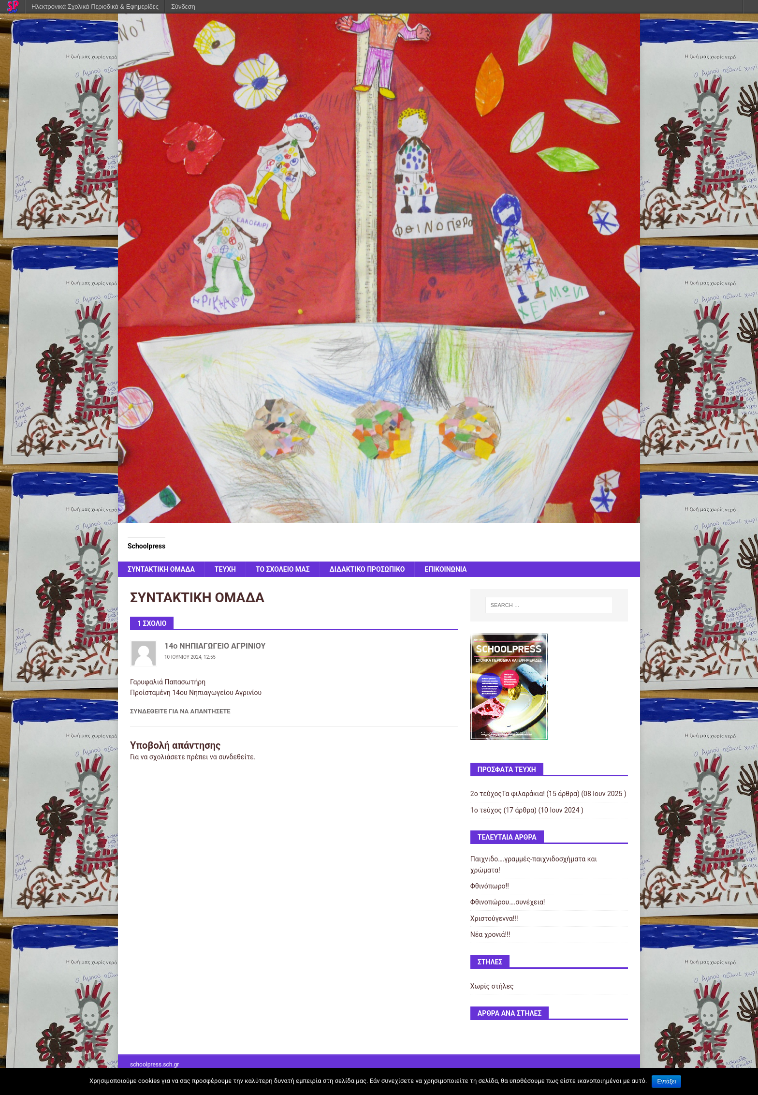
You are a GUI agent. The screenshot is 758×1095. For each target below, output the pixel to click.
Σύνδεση (183, 6)
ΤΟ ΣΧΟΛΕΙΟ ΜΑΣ (283, 569)
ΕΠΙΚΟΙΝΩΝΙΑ (445, 569)
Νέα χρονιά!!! (490, 934)
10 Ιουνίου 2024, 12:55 (190, 657)
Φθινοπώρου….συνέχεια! (507, 902)
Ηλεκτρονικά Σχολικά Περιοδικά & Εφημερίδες (95, 6)
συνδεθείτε (236, 757)
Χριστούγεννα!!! (494, 918)
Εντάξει (666, 1081)
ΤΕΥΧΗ (225, 569)
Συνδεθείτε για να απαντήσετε (180, 711)
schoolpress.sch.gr (154, 1064)
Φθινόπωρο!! (489, 886)
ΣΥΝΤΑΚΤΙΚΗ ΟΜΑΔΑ (161, 569)
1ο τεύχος (486, 810)
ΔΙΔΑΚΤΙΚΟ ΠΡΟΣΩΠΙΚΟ (367, 569)
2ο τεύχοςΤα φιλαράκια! (507, 794)
